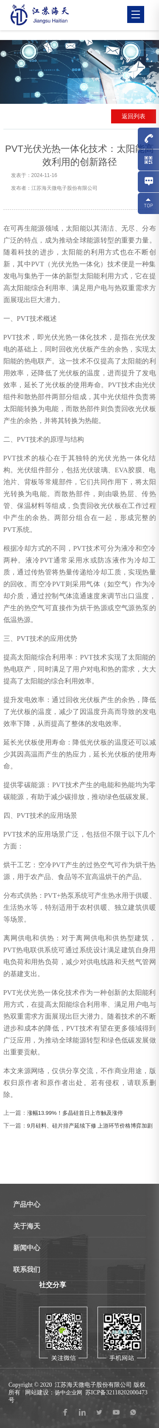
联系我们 (26, 1269)
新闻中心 (26, 1247)
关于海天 (26, 1226)
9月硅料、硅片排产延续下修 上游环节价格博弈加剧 (90, 1125)
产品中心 (26, 1204)
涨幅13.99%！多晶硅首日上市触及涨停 (75, 1113)
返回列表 (133, 116)
